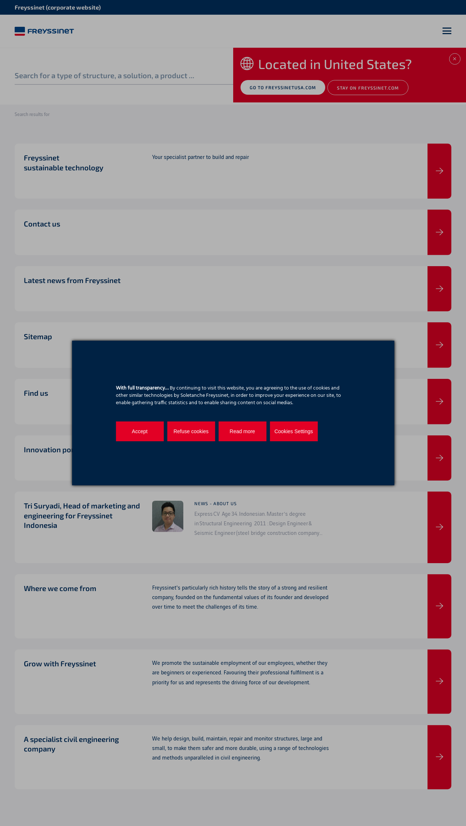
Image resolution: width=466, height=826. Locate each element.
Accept (140, 431)
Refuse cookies (191, 431)
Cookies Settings (293, 431)
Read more (242, 431)
